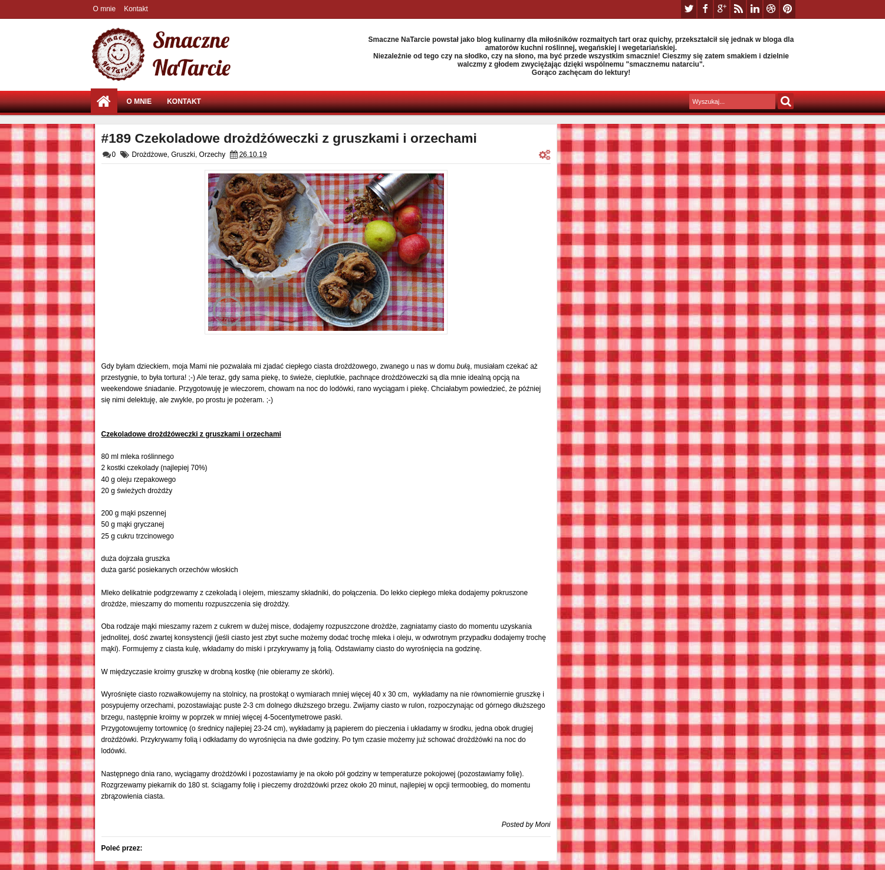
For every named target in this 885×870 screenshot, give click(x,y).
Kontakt (136, 9)
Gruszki (183, 154)
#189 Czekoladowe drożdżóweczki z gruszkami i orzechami (289, 138)
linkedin (754, 9)
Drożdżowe (149, 154)
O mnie (104, 9)
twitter (688, 9)
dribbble (771, 9)
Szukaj (786, 101)
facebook (705, 9)
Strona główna (104, 102)
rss (738, 9)
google (721, 9)
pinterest (787, 9)
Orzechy (212, 154)
